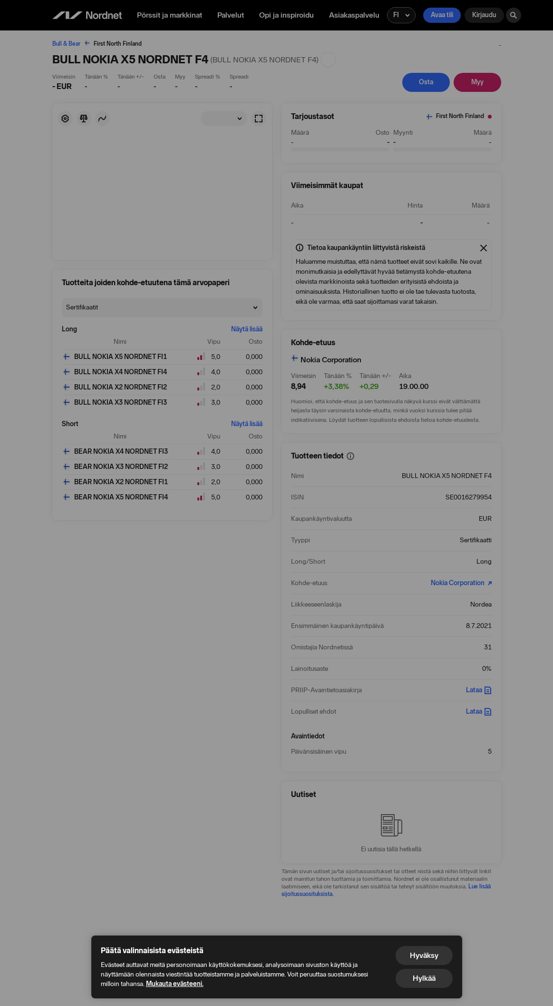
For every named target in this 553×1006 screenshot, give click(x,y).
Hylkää (424, 978)
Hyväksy (424, 955)
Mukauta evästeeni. (175, 984)
